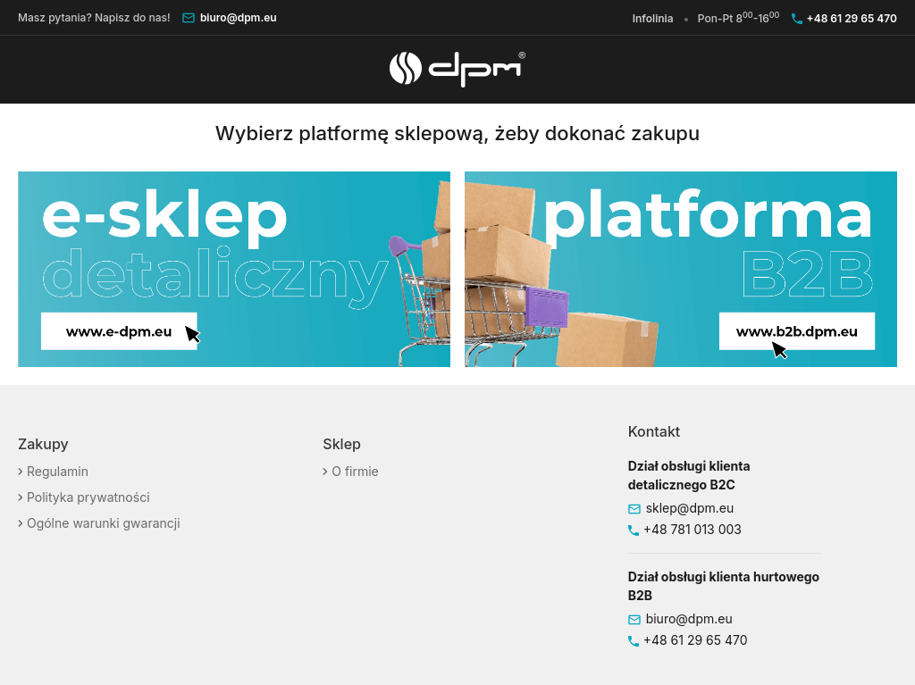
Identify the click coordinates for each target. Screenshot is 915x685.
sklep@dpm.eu (690, 507)
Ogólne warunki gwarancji (101, 522)
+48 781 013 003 (692, 529)
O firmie (353, 471)
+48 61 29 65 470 (852, 18)
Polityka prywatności (86, 497)
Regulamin (55, 471)
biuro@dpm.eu (238, 17)
